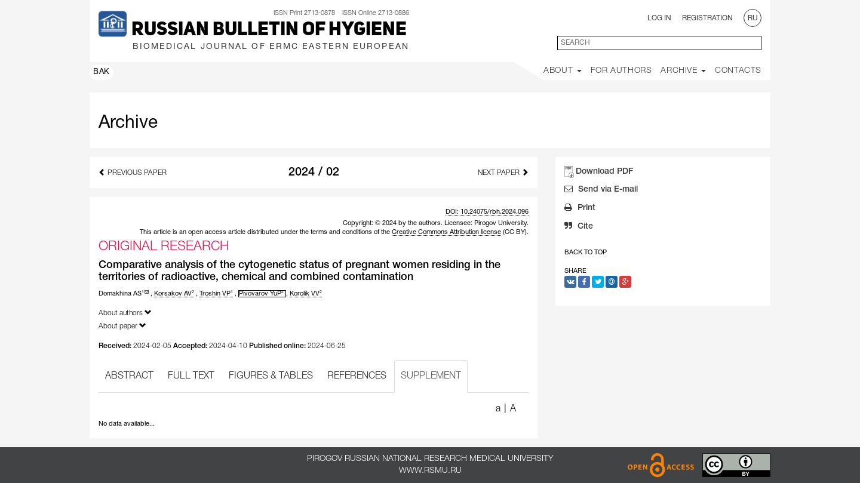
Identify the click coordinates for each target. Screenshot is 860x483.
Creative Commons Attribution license (446, 232)
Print (579, 209)
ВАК (101, 72)
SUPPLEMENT (431, 376)
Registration (707, 18)
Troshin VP (216, 294)
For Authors (621, 71)
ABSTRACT (129, 376)
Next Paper (503, 172)
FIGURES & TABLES (271, 376)
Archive (683, 71)
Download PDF (604, 172)
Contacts (738, 71)
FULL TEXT (191, 376)
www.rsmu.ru (430, 471)
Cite (578, 227)
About (562, 71)
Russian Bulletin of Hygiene (269, 30)
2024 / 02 (313, 172)
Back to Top (585, 253)
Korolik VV (306, 294)
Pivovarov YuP (261, 294)
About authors (125, 312)
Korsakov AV (174, 294)
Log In (659, 18)
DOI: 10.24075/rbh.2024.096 (487, 212)
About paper (122, 326)
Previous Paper (133, 172)
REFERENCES (356, 376)
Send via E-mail (601, 190)
